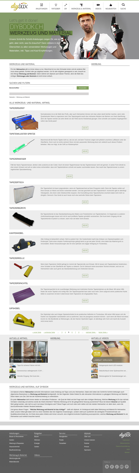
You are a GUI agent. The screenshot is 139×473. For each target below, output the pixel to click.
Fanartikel (62, 443)
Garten (11, 440)
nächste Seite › (91, 332)
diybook (87, 433)
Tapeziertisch (16, 182)
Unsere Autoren (89, 440)
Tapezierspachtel (18, 283)
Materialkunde (14, 462)
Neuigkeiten (110, 9)
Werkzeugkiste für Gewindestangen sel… (113, 376)
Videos (98, 9)
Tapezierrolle (16, 258)
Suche (123, 9)
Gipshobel (14, 308)
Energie (37, 443)
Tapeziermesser (17, 159)
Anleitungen (41, 9)
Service (62, 433)
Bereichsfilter (14, 88)
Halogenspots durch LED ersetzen (110, 365)
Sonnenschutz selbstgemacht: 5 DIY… (30, 371)
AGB (128, 449)
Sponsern (87, 450)
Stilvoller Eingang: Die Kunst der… (29, 376)
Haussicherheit (14, 447)
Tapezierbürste (17, 208)
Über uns (87, 436)
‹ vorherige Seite (49, 332)
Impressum (126, 440)
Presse (86, 447)
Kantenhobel (16, 233)
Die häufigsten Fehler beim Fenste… (27, 359)
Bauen (36, 436)
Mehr (85, 128)
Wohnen (37, 440)
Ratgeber (56, 9)
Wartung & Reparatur (16, 443)
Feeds (61, 440)
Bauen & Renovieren (16, 436)
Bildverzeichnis (125, 443)
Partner (86, 443)
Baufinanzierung (14, 450)
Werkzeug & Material (81, 9)
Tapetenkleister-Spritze (22, 134)
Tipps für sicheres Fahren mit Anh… (29, 365)
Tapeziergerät (17, 108)
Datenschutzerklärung (123, 446)
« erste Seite (37, 332)
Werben (127, 452)
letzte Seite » (103, 332)
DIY (65, 9)
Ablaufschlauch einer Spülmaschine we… (113, 371)
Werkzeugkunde (14, 458)
